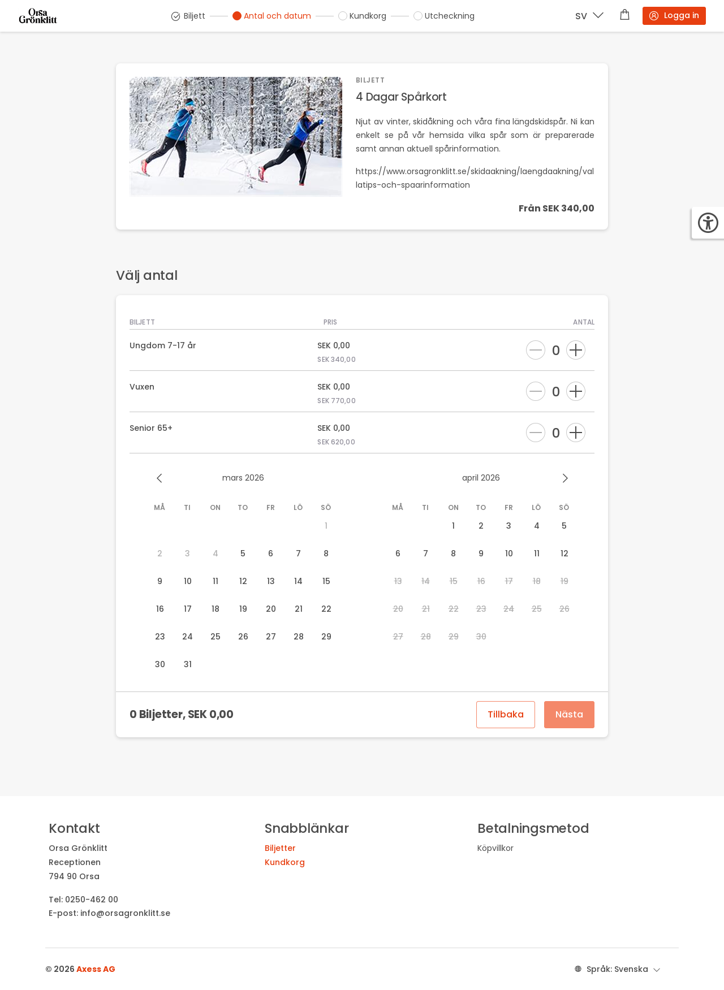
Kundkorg (285, 862)
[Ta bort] (535, 350)
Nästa (569, 714)
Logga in (673, 15)
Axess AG (95, 969)
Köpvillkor (495, 848)
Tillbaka (506, 714)
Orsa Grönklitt (78, 848)
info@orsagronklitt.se (125, 913)
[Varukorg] (625, 16)
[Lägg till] (575, 350)
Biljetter (280, 848)
